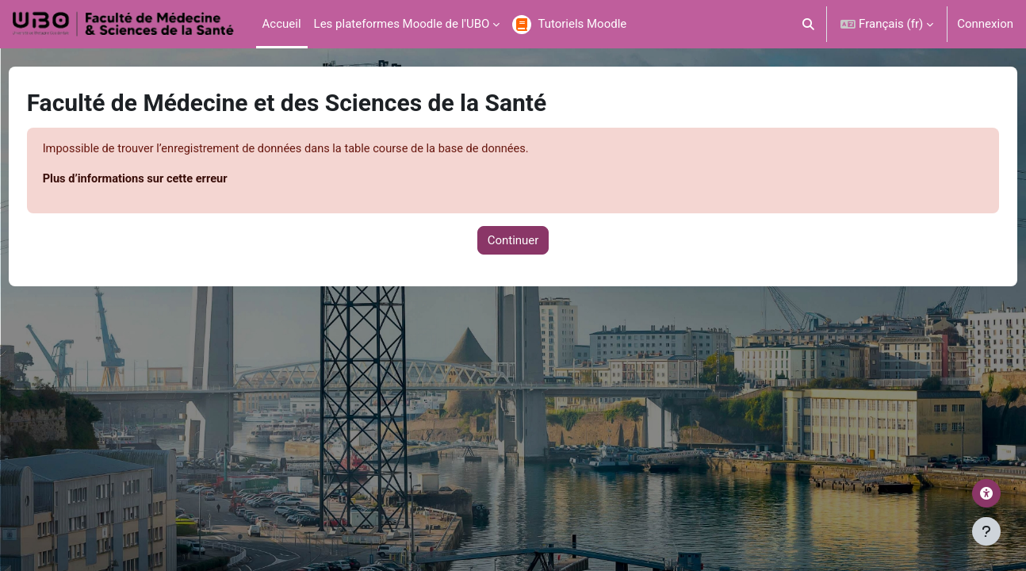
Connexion (985, 24)
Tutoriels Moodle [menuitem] (582, 24)
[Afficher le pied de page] (986, 531)
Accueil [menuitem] (281, 24)
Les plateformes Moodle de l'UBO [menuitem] (402, 24)
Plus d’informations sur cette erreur (167, 180)
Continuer (513, 241)
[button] (809, 24)
